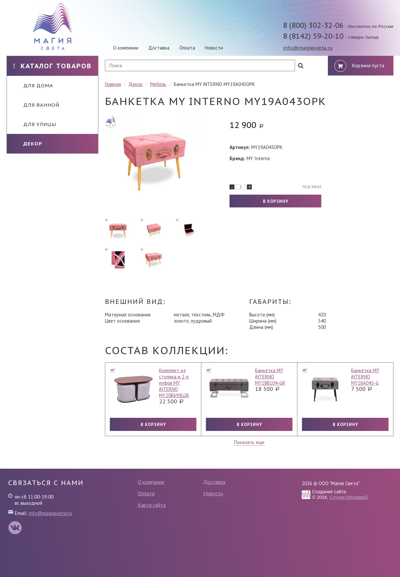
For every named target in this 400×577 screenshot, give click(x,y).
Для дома (33, 85)
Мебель (158, 84)
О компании (125, 48)
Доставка (159, 48)
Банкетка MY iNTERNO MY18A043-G (365, 376)
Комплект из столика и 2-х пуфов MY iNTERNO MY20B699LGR (174, 382)
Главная (113, 84)
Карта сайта (152, 505)
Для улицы (34, 124)
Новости (214, 48)
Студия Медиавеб (349, 497)
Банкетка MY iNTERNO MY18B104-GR (270, 376)
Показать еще (249, 442)
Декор (27, 143)
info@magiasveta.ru (308, 48)
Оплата (187, 48)
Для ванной (36, 105)
